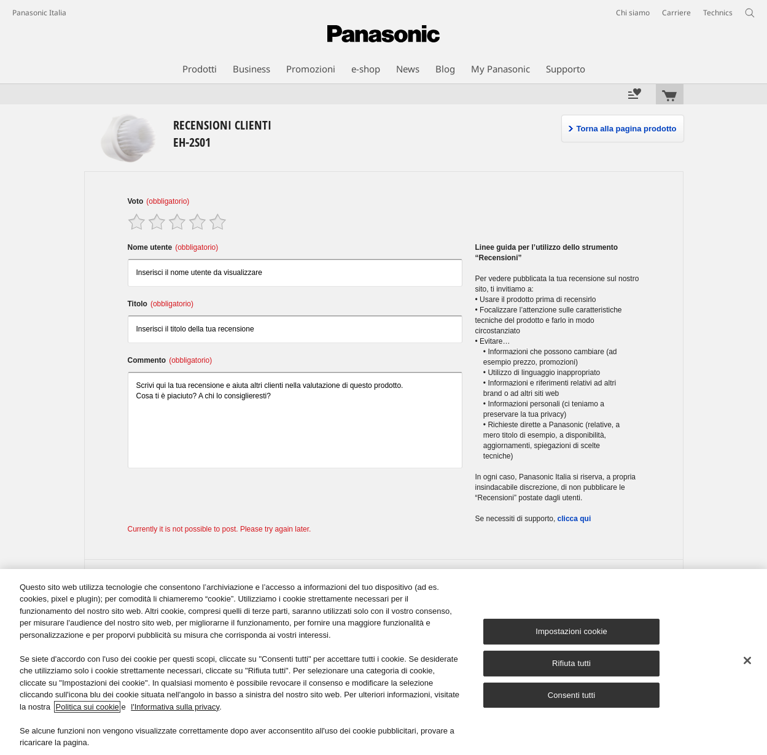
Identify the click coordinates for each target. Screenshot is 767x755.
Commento (170, 360)
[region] (383, 662)
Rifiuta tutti (571, 663)
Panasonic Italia (39, 12)
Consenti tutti (572, 695)
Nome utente (173, 247)
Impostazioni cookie (571, 631)
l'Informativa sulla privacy (175, 706)
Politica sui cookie (87, 706)
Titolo (160, 304)
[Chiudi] (747, 660)
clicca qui (574, 518)
